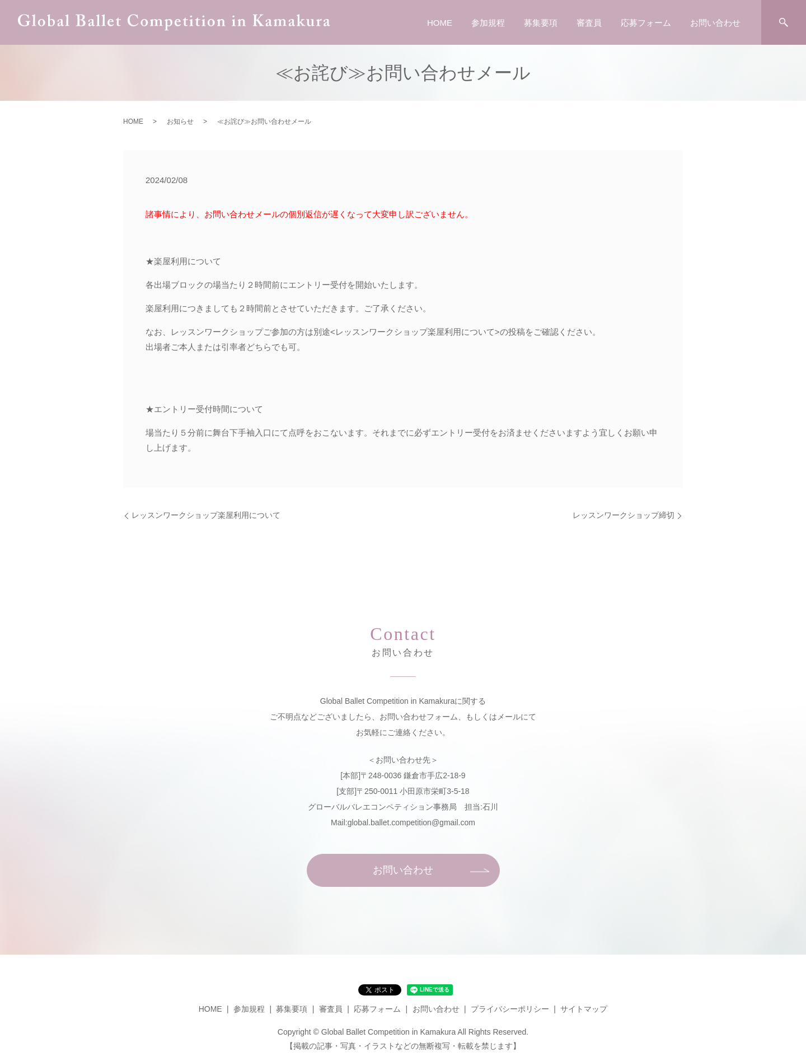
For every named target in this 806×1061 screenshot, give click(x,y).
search (783, 22)
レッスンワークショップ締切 (623, 515)
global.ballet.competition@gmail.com (411, 822)
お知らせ (180, 121)
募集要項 (540, 22)
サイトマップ (583, 1008)
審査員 (589, 22)
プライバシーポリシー (510, 1008)
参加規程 (488, 22)
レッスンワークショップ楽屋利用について (206, 515)
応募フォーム (646, 22)
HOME (439, 22)
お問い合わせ (715, 22)
